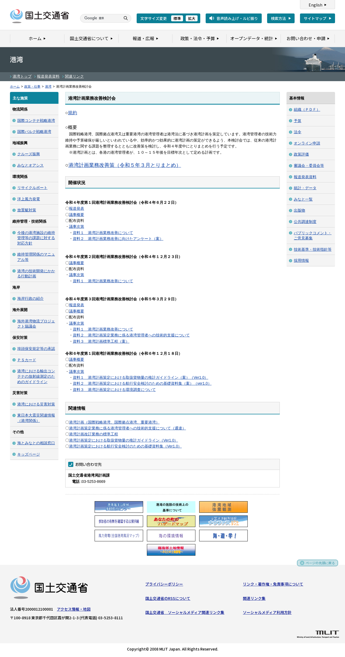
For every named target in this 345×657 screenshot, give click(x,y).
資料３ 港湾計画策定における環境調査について (114, 389)
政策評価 (301, 154)
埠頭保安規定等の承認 (36, 348)
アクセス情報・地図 (74, 610)
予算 (297, 121)
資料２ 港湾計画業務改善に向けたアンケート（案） (118, 238)
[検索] (99, 18)
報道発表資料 (48, 76)
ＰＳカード (26, 360)
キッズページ (28, 454)
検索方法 (278, 18)
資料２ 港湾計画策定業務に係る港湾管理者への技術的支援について (131, 335)
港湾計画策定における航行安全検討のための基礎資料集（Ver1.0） (125, 446)
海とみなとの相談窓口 (36, 443)
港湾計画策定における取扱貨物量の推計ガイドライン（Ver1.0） (123, 440)
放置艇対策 (26, 210)
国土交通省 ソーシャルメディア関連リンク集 (184, 613)
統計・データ (305, 188)
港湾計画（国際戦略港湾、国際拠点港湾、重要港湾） (114, 422)
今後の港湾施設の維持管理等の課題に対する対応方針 (36, 238)
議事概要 (76, 214)
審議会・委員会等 (309, 165)
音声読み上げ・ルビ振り (237, 18)
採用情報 (301, 260)
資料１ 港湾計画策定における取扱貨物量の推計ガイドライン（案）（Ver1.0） (140, 377)
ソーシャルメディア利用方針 (267, 613)
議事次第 (76, 226)
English (315, 5)
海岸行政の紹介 (30, 298)
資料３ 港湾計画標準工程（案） (101, 341)
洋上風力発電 (28, 199)
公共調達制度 (305, 221)
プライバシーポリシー (164, 585)
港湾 (48, 86)
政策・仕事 (32, 86)
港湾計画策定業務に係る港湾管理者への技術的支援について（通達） (127, 428)
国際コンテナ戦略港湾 (36, 120)
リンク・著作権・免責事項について (273, 585)
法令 (297, 132)
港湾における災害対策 (36, 404)
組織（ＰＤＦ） (307, 109)
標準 (177, 18)
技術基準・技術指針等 (313, 249)
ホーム (15, 86)
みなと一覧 (303, 199)
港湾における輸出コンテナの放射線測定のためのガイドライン (36, 376)
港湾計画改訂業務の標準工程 (93, 434)
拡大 (191, 18)
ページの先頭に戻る (318, 565)
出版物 (299, 210)
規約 (72, 112)
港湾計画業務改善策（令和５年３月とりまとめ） (124, 165)
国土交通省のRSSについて (167, 599)
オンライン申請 (307, 143)
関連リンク (74, 76)
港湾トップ (22, 76)
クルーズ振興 (28, 154)
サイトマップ (315, 18)
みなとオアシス (30, 165)
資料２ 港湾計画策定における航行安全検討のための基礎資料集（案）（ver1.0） (142, 383)
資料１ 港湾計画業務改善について (103, 233)
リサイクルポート (32, 187)
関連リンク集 (254, 599)
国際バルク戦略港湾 (34, 131)
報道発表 (76, 208)
